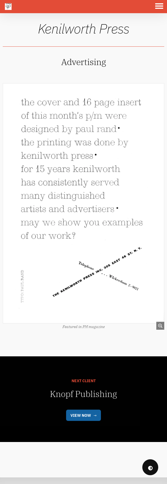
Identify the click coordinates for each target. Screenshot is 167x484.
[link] (83, 202)
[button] (160, 6)
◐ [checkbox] (150, 467)
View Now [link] (80, 424)
